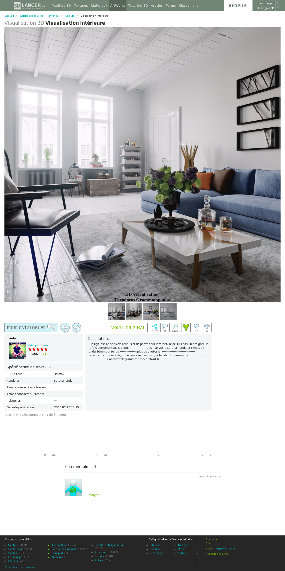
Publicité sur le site (217, 553)
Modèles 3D (61, 5)
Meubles (13, 545)
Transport (57, 553)
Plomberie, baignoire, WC (110, 545)
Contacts (211, 539)
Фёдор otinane (38, 345)
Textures (81, 5)
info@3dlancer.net (225, 548)
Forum (171, 5)
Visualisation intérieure (94, 15)
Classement (188, 5)
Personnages (15, 557)
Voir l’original (128, 327)
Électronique (15, 549)
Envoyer (92, 495)
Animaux (56, 557)
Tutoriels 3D (138, 5)
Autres (99, 560)
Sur (208, 543)
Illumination (58, 545)
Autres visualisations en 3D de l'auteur (35, 415)
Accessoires (102, 552)
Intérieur (54, 15)
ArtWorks (117, 5)
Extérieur (100, 556)
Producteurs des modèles (19, 567)
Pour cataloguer (31, 328)
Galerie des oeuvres (31, 15)
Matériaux (99, 5)
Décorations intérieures (65, 549)
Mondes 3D (184, 549)
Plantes (12, 553)
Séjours (69, 15)
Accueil (9, 15)
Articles (157, 5)
